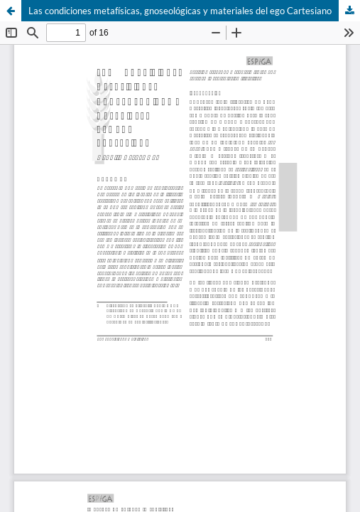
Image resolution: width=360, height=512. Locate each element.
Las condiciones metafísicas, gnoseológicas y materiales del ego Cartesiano (180, 10)
